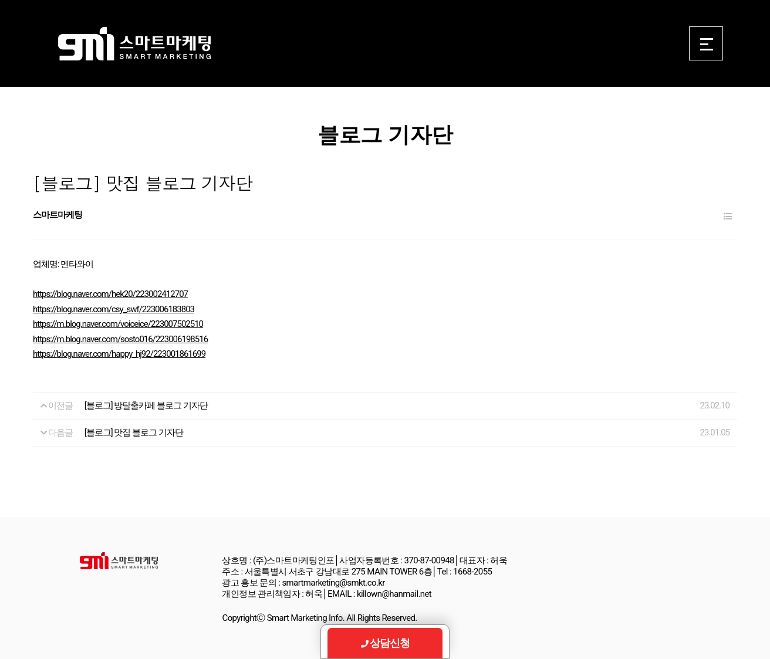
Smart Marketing (134, 44)
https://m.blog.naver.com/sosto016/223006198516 (120, 339)
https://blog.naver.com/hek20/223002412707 (110, 294)
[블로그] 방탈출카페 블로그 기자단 (146, 405)
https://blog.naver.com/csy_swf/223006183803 (113, 309)
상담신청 (385, 643)
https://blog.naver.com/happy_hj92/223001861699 (119, 354)
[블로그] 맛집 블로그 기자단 (134, 432)
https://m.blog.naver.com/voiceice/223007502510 (118, 324)
